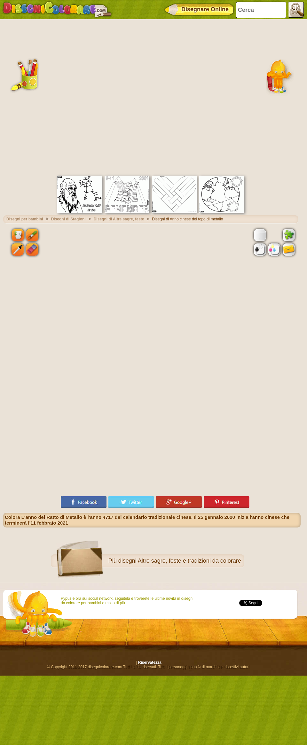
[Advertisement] (76, 96)
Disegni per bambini (24, 219)
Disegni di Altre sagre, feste (119, 219)
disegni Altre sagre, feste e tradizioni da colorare (179, 561)
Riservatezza (149, 662)
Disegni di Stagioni (68, 219)
